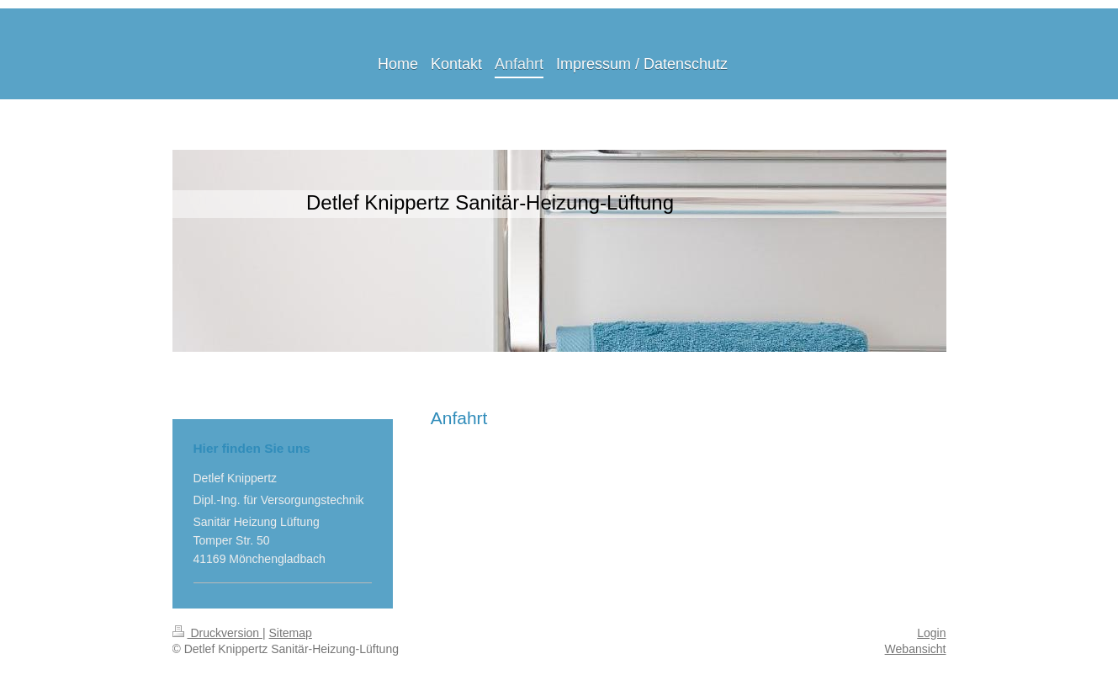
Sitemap (290, 633)
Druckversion (217, 633)
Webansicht (915, 649)
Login (931, 633)
